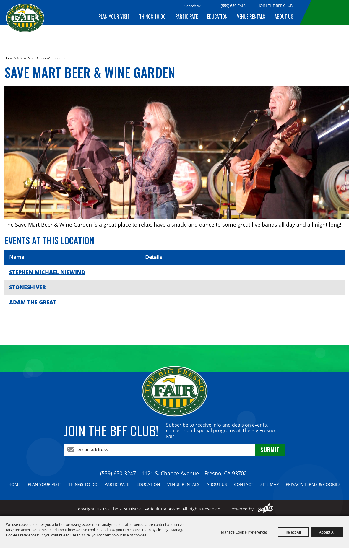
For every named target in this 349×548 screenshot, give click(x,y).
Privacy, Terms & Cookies (313, 484)
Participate (186, 16)
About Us (284, 16)
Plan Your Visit (114, 16)
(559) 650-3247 (118, 473)
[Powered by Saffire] (265, 509)
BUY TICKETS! (329, 13)
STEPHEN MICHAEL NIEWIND (47, 272)
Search (208, 6)
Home (9, 58)
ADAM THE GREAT (32, 302)
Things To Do (152, 16)
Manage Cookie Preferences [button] (244, 532)
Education (217, 16)
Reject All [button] (293, 532)
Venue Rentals (251, 16)
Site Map (269, 484)
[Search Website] (192, 5)
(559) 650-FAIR (233, 5)
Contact (243, 484)
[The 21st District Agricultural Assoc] (25, 23)
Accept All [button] (327, 532)
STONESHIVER (27, 287)
